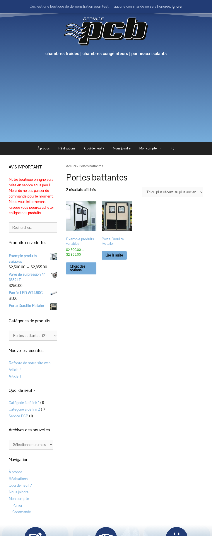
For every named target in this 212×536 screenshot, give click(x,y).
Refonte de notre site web (30, 363)
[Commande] (172, 192)
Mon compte (152, 148)
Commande (21, 512)
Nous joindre (122, 148)
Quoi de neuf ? (94, 148)
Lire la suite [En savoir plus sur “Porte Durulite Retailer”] (114, 255)
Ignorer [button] (177, 6)
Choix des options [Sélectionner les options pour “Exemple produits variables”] (77, 268)
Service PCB (18, 416)
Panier (17, 505)
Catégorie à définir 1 (24, 402)
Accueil (71, 166)
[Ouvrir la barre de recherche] (172, 148)
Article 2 (15, 369)
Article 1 (15, 376)
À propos (44, 148)
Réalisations (66, 148)
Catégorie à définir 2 (24, 409)
